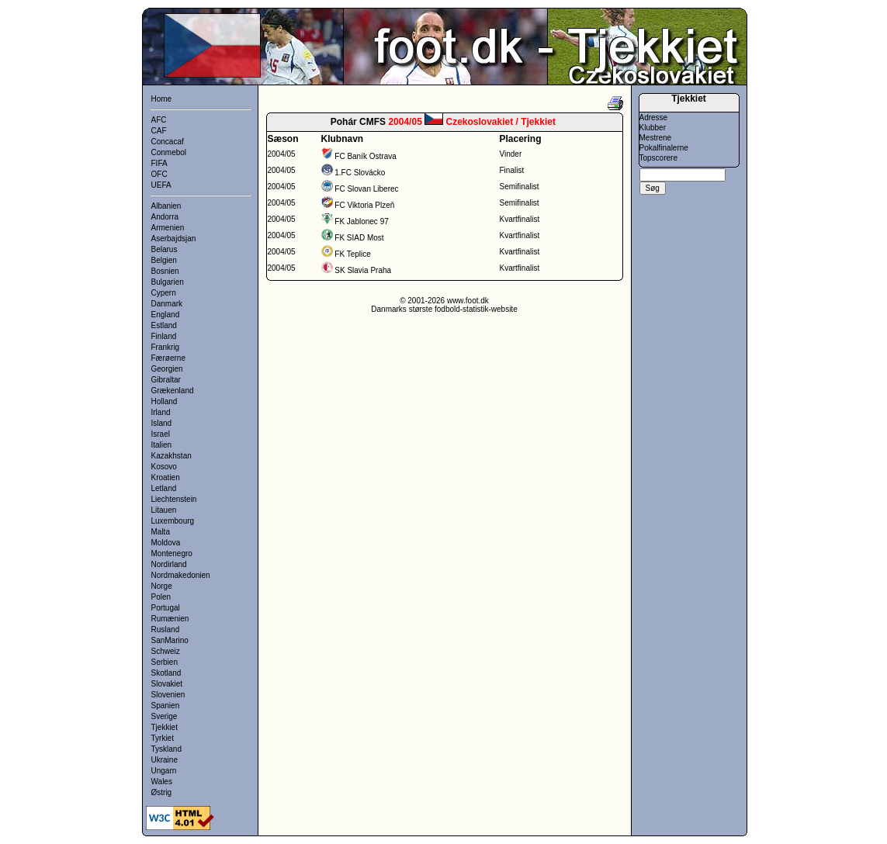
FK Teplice (352, 254)
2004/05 (282, 154)
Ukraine (164, 760)
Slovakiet (167, 684)
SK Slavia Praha (362, 270)
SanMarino (170, 640)
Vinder (511, 154)
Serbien (164, 662)
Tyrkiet (162, 738)
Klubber (652, 127)
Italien (161, 445)
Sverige (164, 716)
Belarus (164, 249)
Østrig (161, 792)
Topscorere (658, 158)
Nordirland (169, 564)
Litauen (164, 510)
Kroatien (165, 477)
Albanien (166, 206)
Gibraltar (166, 379)
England (165, 314)
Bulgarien (167, 282)
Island (161, 423)
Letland (164, 488)
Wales (161, 781)
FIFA (159, 163)
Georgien (167, 369)
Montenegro (171, 553)
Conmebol (169, 152)
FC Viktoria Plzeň (364, 205)
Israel (160, 434)
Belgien (164, 260)
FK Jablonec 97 (361, 221)
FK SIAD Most (358, 237)
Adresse (653, 117)
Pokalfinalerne (663, 148)
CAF (159, 130)
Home (161, 99)
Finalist (512, 170)
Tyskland (166, 749)
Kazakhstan (171, 455)
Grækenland (172, 390)
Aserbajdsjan (173, 238)
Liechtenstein (174, 499)
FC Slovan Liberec (366, 189)
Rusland (165, 629)
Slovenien (168, 694)
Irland (161, 412)
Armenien (168, 227)
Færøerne (168, 358)
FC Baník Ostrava (365, 156)
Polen (161, 597)
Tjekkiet (164, 727)
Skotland (166, 673)
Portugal (165, 608)
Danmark (167, 303)
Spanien (165, 705)
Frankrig (165, 347)
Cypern (163, 293)
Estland (164, 325)
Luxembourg (173, 521)
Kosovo (164, 466)
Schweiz (165, 651)
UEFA (161, 185)
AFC (159, 120)
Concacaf (167, 141)
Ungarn (164, 770)
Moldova (166, 542)
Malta (160, 532)
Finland (164, 336)
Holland (164, 401)
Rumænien (170, 618)
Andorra (165, 217)
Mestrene (655, 137)
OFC (159, 174)
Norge (161, 586)
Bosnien (165, 271)
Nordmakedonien (180, 575)
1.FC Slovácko (359, 172)
